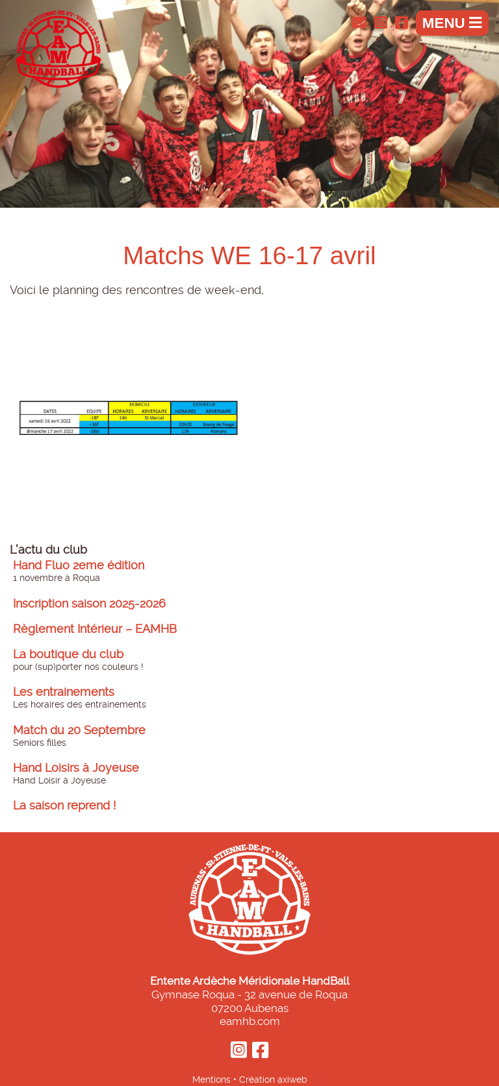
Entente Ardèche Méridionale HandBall (250, 980)
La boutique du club (68, 654)
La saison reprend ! (64, 805)
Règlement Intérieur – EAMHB (95, 629)
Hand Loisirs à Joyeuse (76, 767)
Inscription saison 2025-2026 (89, 603)
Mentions (211, 1079)
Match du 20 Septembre (79, 730)
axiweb (292, 1079)
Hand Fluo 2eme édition (78, 565)
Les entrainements (63, 691)
